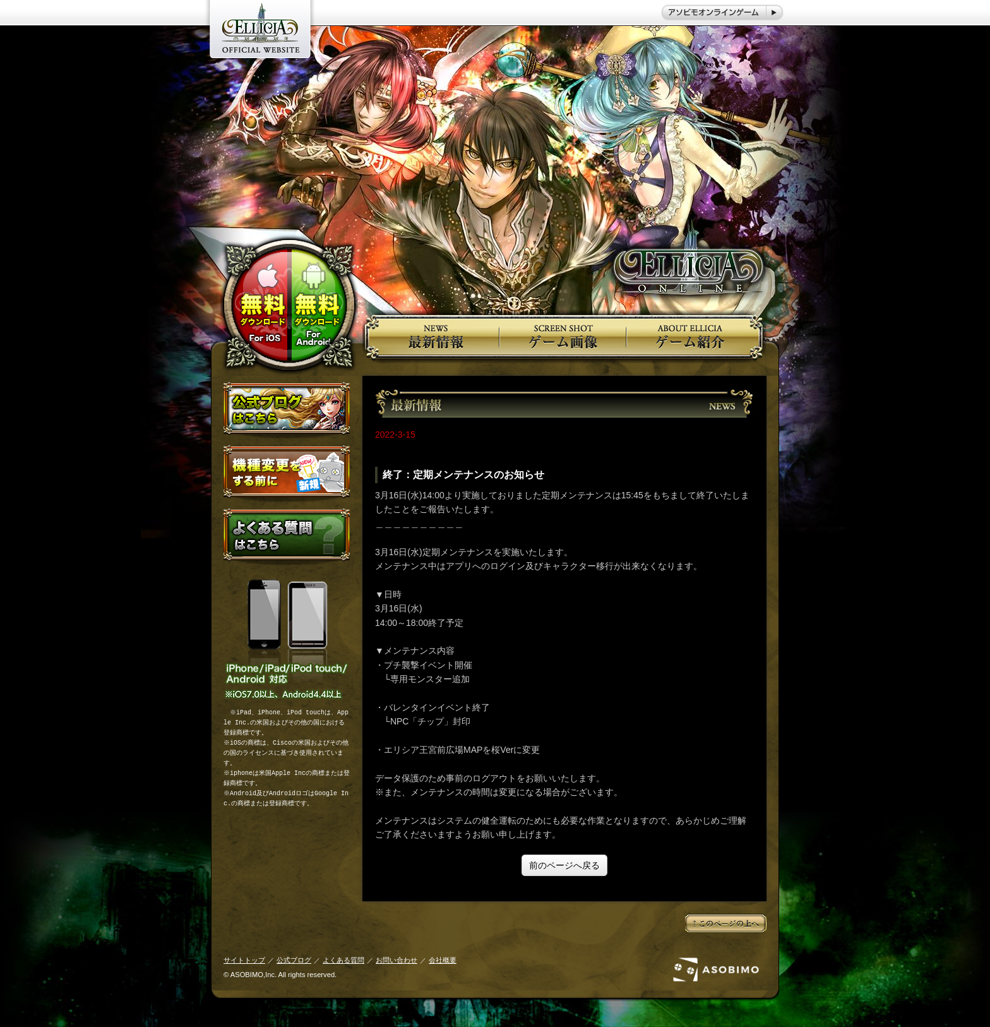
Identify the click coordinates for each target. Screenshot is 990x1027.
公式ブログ (294, 960)
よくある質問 (343, 960)
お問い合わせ (396, 960)
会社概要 (442, 960)
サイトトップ (244, 960)
